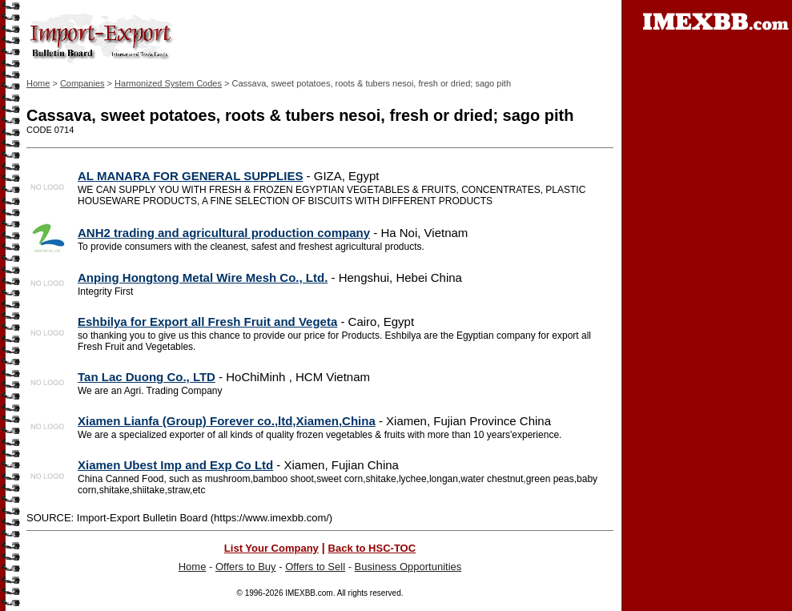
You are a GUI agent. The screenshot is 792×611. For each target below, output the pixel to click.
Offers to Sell (315, 567)
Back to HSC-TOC (372, 548)
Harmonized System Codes (168, 83)
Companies (82, 83)
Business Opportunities (408, 567)
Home (38, 83)
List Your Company (271, 548)
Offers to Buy (245, 567)
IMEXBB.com (308, 593)
